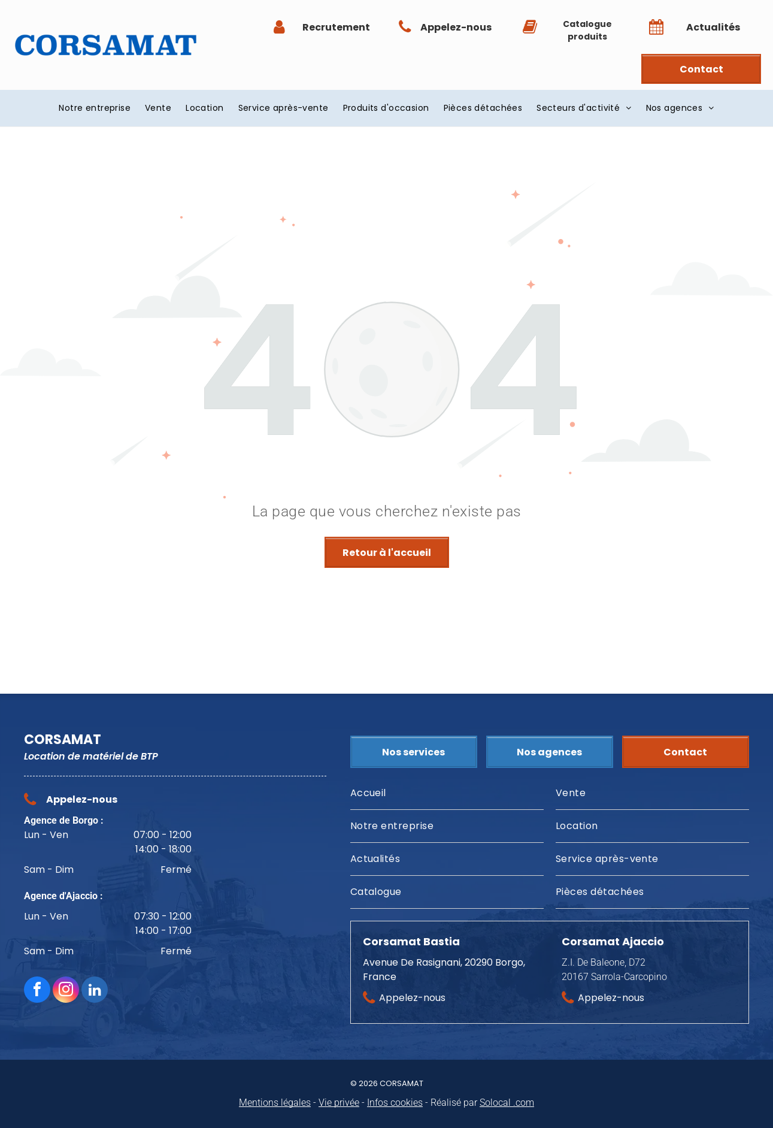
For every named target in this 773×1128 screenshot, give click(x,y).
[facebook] (37, 991)
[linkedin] (94, 991)
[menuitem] (94, 108)
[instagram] (66, 991)
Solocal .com (507, 1102)
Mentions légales (275, 1102)
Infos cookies (395, 1102)
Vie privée (339, 1102)
